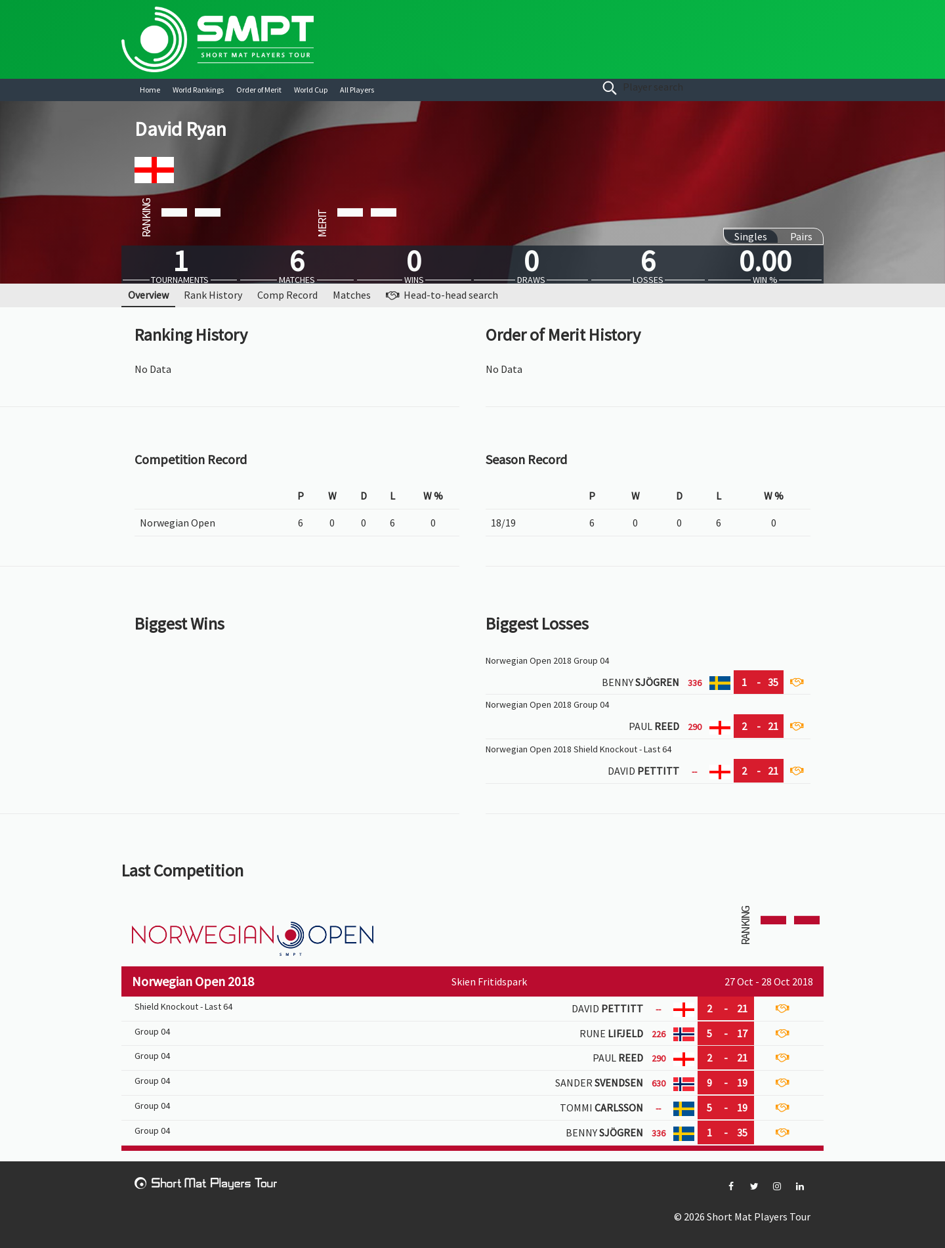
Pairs (801, 236)
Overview (148, 294)
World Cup (310, 90)
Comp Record (287, 294)
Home (150, 90)
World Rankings (198, 90)
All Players (357, 90)
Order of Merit (259, 90)
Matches (352, 294)
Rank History (213, 294)
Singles (750, 236)
